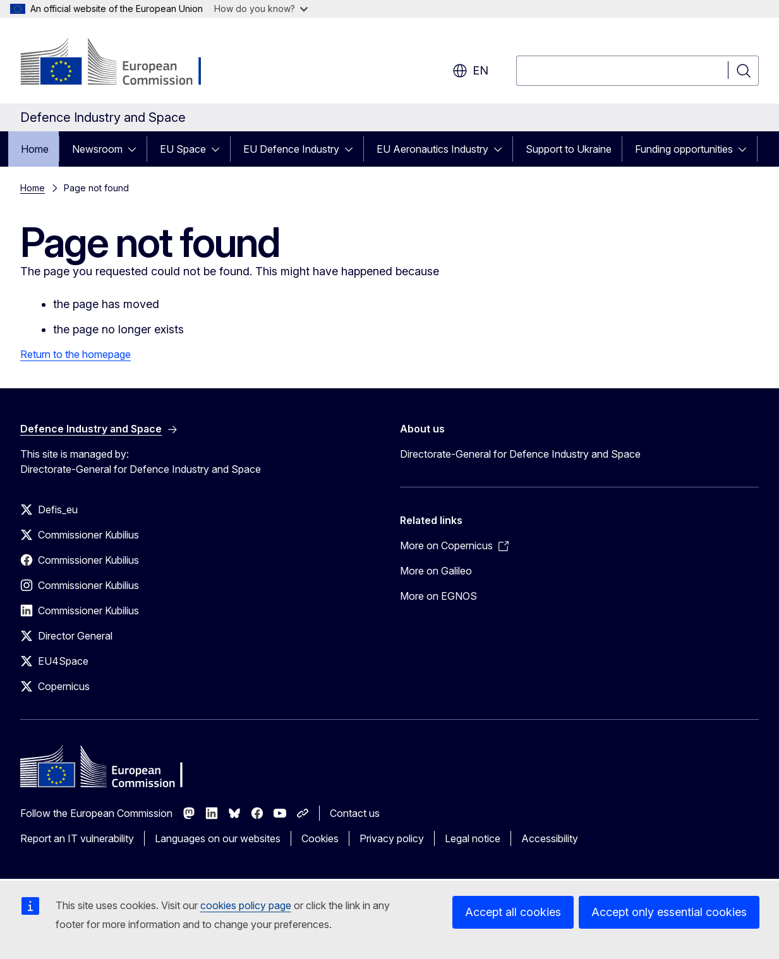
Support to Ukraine (569, 149)
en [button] (470, 70)
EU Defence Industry (291, 149)
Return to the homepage (75, 354)
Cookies (320, 838)
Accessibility (549, 838)
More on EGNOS (438, 596)
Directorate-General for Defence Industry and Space (520, 454)
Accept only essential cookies (669, 912)
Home (35, 149)
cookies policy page (245, 905)
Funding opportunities (684, 149)
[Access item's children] (136, 149)
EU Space (183, 149)
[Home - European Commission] (122, 63)
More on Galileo (436, 570)
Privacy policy (391, 838)
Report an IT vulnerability (77, 838)
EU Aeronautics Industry (432, 149)
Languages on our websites (218, 838)
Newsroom (97, 149)
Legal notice (472, 838)
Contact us (355, 813)
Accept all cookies (513, 912)
